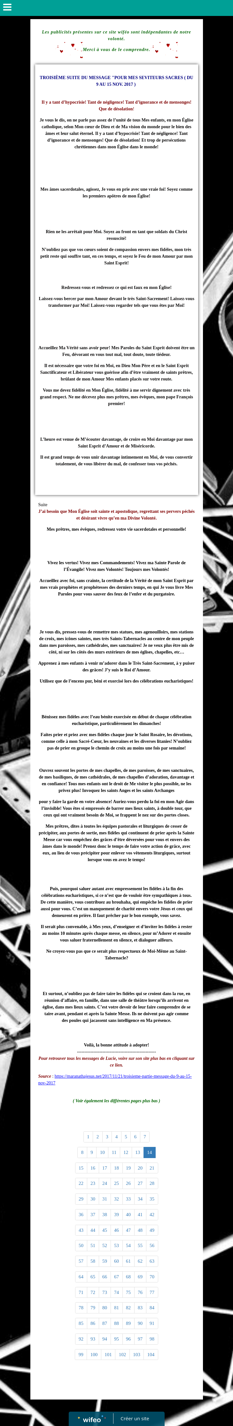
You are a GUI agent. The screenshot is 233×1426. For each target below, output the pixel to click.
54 (128, 1245)
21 (152, 1168)
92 (81, 1338)
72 (92, 1292)
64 (81, 1276)
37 (92, 1214)
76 (140, 1292)
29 (81, 1198)
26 (128, 1183)
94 (104, 1338)
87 (104, 1323)
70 (152, 1276)
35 (152, 1198)
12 (125, 1152)
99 (81, 1354)
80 (104, 1307)
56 (152, 1245)
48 (140, 1230)
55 (140, 1245)
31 (104, 1198)
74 (116, 1292)
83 (140, 1307)
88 (116, 1323)
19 (128, 1168)
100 (94, 1354)
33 (128, 1198)
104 (151, 1354)
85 (81, 1323)
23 (92, 1183)
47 (128, 1230)
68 (128, 1276)
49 (152, 1230)
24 (104, 1183)
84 (152, 1307)
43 (81, 1230)
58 (92, 1261)
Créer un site (134, 1418)
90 (140, 1323)
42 (152, 1214)
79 (92, 1307)
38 (104, 1214)
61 (128, 1261)
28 (152, 1183)
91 (152, 1323)
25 (116, 1183)
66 (104, 1276)
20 (140, 1168)
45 (104, 1230)
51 (92, 1245)
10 (102, 1152)
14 (149, 1152)
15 (81, 1168)
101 (108, 1354)
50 (81, 1245)
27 (140, 1183)
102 (122, 1354)
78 (81, 1307)
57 (81, 1261)
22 (81, 1183)
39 (116, 1214)
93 (92, 1338)
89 (128, 1323)
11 (114, 1152)
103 (136, 1354)
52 (104, 1245)
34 (140, 1198)
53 (116, 1245)
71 (81, 1292)
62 (140, 1261)
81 (116, 1307)
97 (140, 1338)
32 (116, 1198)
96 (128, 1338)
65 (92, 1276)
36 (81, 1214)
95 (116, 1338)
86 (92, 1323)
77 (152, 1292)
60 (116, 1261)
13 (137, 1152)
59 (104, 1261)
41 (140, 1214)
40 (128, 1214)
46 (116, 1230)
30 (92, 1198)
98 (152, 1338)
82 (128, 1307)
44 (92, 1230)
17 (104, 1168)
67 (116, 1276)
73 (104, 1292)
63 (152, 1261)
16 (92, 1168)
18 (116, 1168)
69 (140, 1276)
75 (128, 1292)
